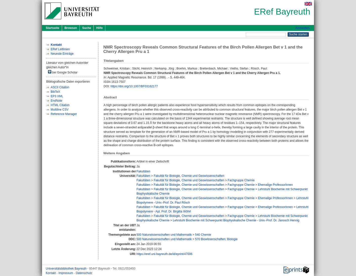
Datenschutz (84, 273)
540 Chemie (203, 234)
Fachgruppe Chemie (241, 180)
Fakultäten (143, 171)
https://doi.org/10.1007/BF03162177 (134, 86)
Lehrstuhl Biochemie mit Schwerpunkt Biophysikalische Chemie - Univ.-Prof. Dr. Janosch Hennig (236, 220)
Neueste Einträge (62, 53)
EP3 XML (57, 96)
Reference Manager (64, 114)
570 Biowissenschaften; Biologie (216, 239)
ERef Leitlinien (60, 49)
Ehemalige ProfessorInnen (275, 184)
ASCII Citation (60, 87)
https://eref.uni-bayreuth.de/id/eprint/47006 (164, 254)
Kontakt (51, 273)
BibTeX (55, 91)
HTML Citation (60, 105)
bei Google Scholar (62, 72)
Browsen (71, 28)
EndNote (56, 100)
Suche (86, 28)
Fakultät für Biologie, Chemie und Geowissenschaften (189, 176)
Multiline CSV (59, 109)
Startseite (52, 28)
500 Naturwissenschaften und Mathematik (164, 234)
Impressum (66, 273)
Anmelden (302, 28)
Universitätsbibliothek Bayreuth (66, 268)
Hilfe (99, 28)
